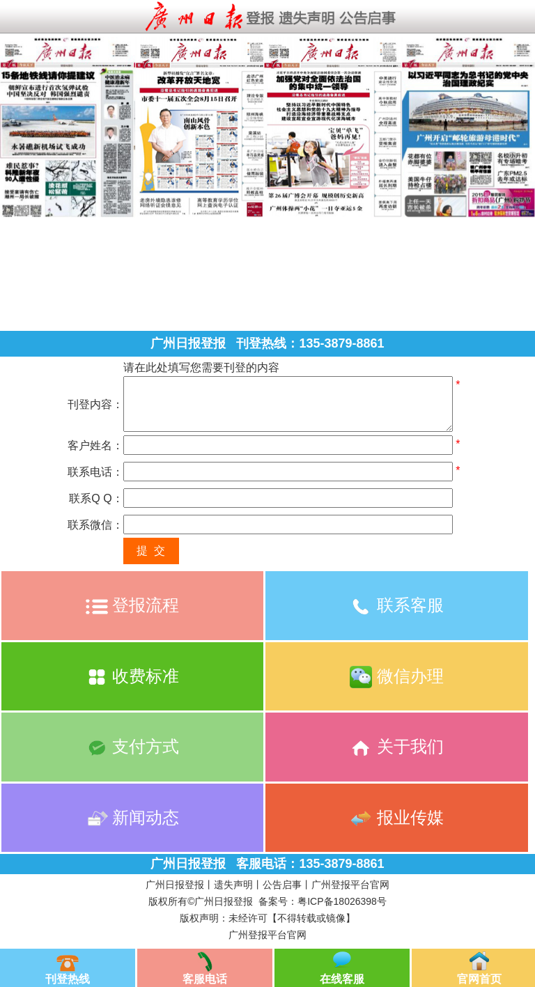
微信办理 (397, 676)
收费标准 (133, 676)
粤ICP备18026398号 (342, 901)
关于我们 (397, 746)
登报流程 (133, 605)
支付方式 (133, 746)
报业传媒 (397, 817)
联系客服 (397, 605)
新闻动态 (133, 817)
